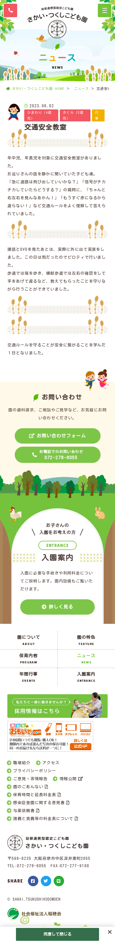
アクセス (50, 763)
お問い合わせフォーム (61, 435)
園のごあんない (28, 787)
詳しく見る (61, 607)
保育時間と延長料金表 (34, 795)
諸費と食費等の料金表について (43, 819)
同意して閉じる (58, 934)
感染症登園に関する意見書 (39, 803)
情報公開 (68, 779)
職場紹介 (21, 763)
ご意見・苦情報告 (30, 779)
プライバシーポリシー (34, 771)
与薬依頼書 (24, 811)
